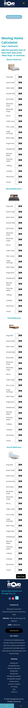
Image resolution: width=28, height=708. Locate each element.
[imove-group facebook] (10, 599)
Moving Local (14, 663)
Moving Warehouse (14, 666)
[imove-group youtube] (13, 599)
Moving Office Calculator (14, 679)
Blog (14, 689)
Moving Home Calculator (14, 676)
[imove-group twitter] (17, 599)
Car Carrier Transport (14, 684)
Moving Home (14, 673)
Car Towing (14, 686)
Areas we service (14, 681)
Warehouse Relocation (14, 668)
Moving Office (14, 671)
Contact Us (14, 692)
